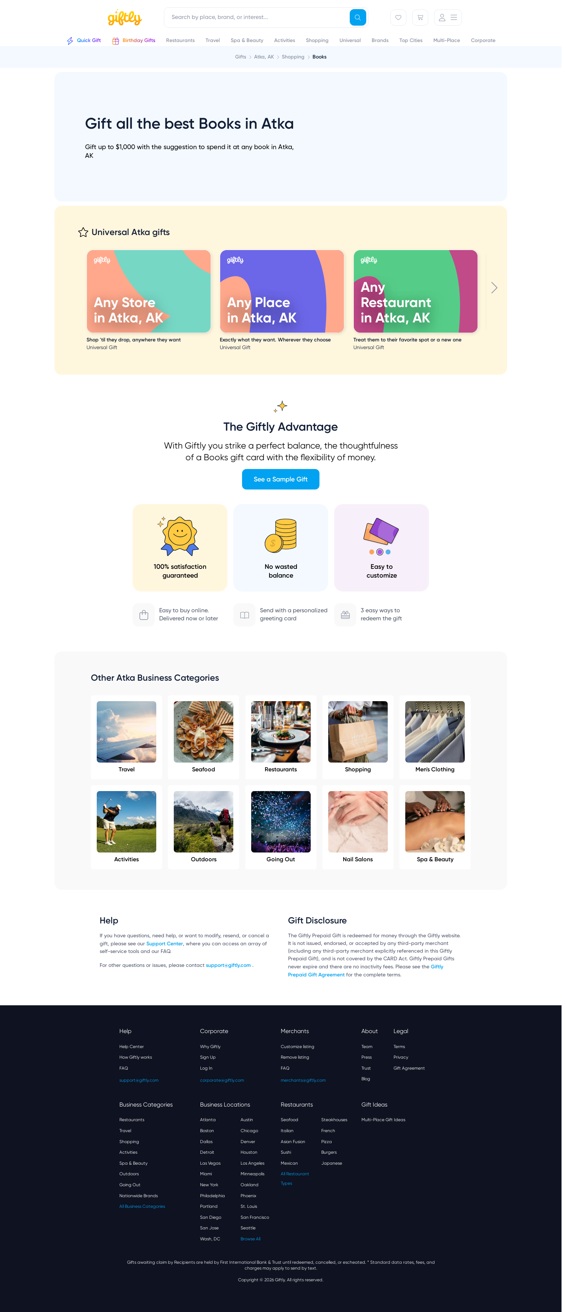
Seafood (203, 737)
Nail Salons (358, 827)
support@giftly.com (229, 965)
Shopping (358, 737)
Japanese (331, 1163)
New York (209, 1184)
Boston (207, 1130)
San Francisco (255, 1217)
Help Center (131, 1046)
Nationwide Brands (138, 1195)
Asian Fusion (293, 1141)
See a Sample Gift (281, 479)
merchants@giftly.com (303, 1080)
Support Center (164, 944)
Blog (365, 1078)
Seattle (248, 1227)
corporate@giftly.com (222, 1080)
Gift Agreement (409, 1068)
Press (366, 1057)
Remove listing (295, 1057)
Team (366, 1046)
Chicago (249, 1130)
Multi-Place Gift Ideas (383, 1119)
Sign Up (208, 1057)
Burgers (329, 1152)
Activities (126, 827)
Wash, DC (210, 1238)
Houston (249, 1152)
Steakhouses (334, 1119)
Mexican (289, 1163)
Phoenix (248, 1195)
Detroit (207, 1152)
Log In (206, 1068)
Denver (248, 1141)
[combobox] (266, 17)
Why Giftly (210, 1046)
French (328, 1130)
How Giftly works (135, 1057)
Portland (209, 1206)
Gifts (240, 57)
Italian (287, 1130)
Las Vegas (210, 1163)
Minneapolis (252, 1173)
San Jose (209, 1227)
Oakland (249, 1184)
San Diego (210, 1217)
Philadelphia (212, 1195)
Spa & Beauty (435, 827)
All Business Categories (142, 1206)
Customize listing (297, 1046)
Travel (126, 737)
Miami (206, 1173)
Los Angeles (252, 1163)
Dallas (206, 1141)
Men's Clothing (435, 737)
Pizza (326, 1141)
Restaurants (281, 737)
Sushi (286, 1152)
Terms (399, 1046)
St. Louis (249, 1206)
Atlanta (208, 1119)
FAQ (123, 1068)
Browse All (250, 1238)
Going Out (281, 827)
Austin (247, 1119)
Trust (366, 1068)
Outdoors (203, 827)
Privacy (401, 1057)
